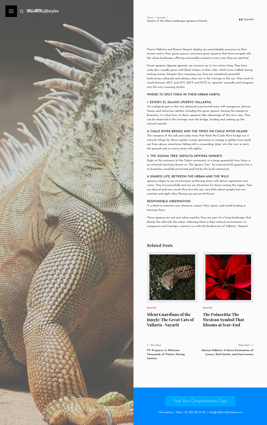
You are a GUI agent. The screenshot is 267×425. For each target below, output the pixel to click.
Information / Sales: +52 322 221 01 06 (181, 412)
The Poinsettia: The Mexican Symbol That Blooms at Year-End (223, 319)
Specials (161, 17)
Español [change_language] (246, 19)
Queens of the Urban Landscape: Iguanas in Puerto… (177, 21)
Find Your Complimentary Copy (200, 401)
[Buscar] (21, 11)
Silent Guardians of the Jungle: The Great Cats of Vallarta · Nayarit (170, 319)
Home (150, 17)
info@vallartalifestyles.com (225, 412)
